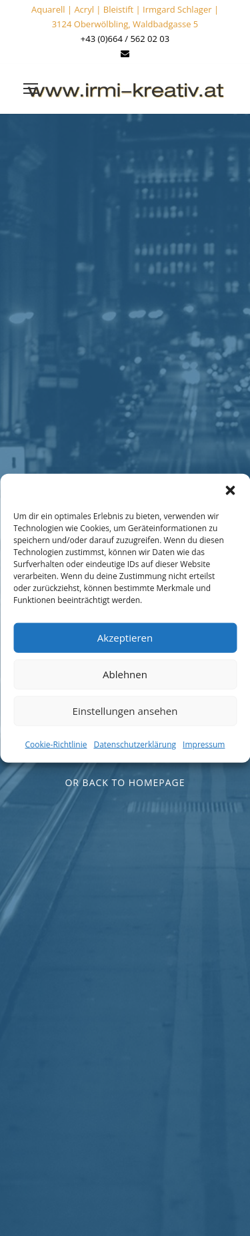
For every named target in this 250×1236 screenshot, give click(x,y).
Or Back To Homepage (125, 782)
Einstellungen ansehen (125, 711)
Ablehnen (125, 674)
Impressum (204, 743)
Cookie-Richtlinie (56, 743)
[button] (230, 490)
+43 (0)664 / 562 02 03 (125, 39)
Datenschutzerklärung (134, 743)
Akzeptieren (125, 637)
